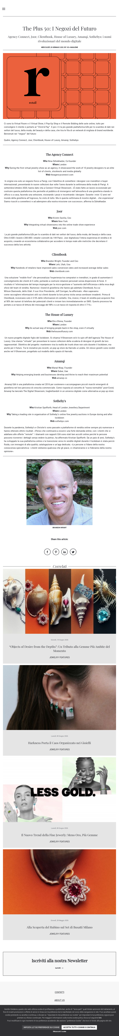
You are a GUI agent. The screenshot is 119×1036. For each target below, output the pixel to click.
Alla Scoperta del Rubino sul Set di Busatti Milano (60, 927)
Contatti (59, 992)
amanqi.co (62, 378)
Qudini (7, 140)
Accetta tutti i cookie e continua (79, 1027)
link (100, 1018)
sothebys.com (62, 421)
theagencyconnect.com (62, 174)
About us (59, 1000)
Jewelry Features (59, 657)
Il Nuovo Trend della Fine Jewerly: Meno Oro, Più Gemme (59, 835)
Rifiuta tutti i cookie (59, 1031)
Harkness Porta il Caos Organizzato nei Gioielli (59, 743)
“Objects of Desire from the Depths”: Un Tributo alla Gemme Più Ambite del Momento (59, 649)
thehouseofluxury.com (62, 331)
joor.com (62, 228)
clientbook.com (61, 271)
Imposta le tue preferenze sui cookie (41, 1027)
